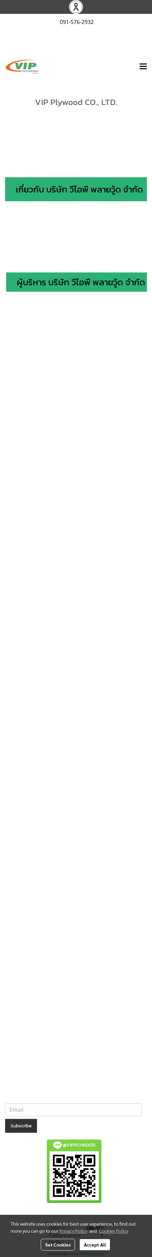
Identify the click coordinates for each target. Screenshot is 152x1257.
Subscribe (21, 1125)
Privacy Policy (73, 1231)
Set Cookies (58, 1244)
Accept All (95, 1244)
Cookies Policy (113, 1231)
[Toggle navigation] (143, 66)
